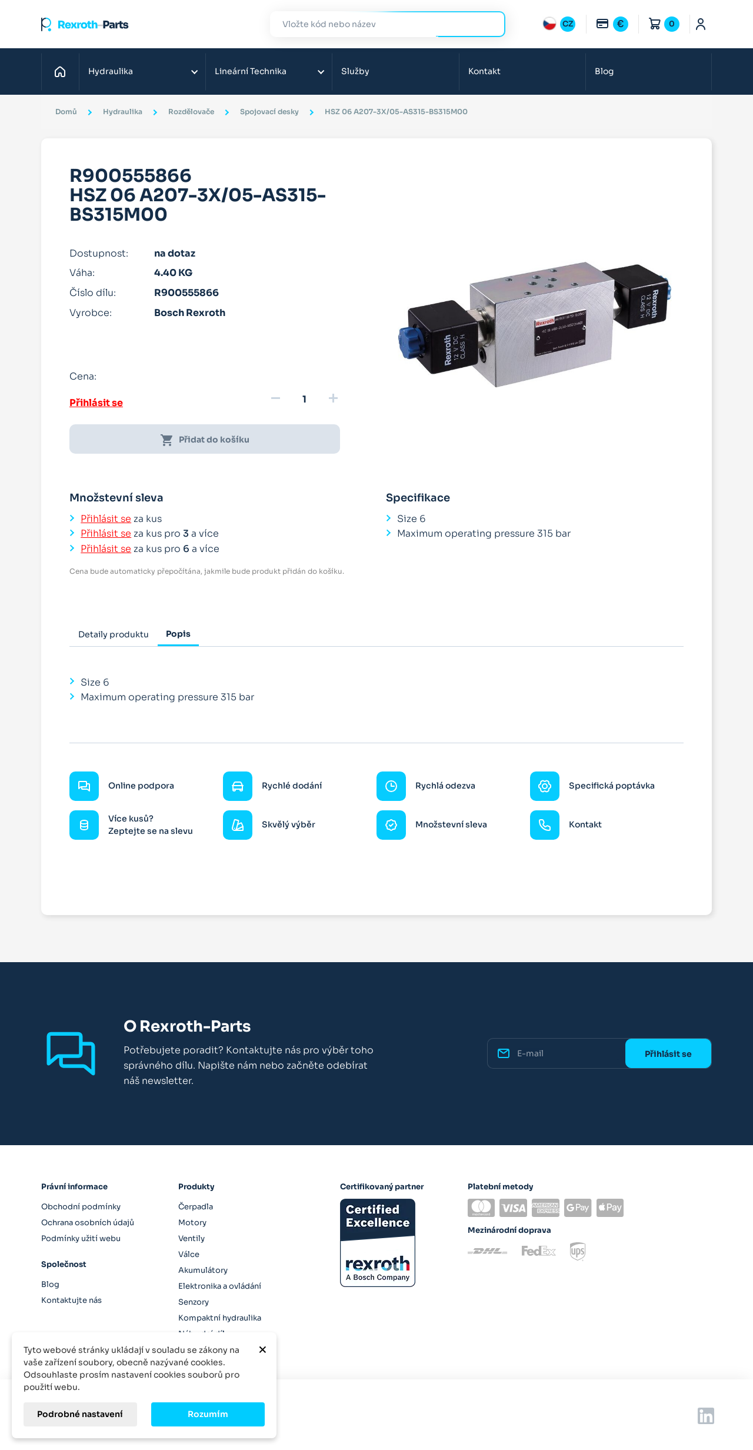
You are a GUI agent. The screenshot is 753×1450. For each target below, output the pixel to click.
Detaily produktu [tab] (113, 634)
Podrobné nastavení (80, 1414)
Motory (192, 1223)
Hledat (489, 24)
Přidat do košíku (204, 440)
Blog (604, 71)
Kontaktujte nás (71, 1300)
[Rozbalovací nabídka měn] (611, 24)
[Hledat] (379, 24)
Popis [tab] (178, 633)
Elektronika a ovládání (219, 1286)
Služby (355, 71)
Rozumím (208, 1414)
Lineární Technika (250, 71)
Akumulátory (203, 1270)
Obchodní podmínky (81, 1207)
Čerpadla (195, 1207)
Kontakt (484, 71)
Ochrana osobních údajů (87, 1223)
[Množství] (304, 399)
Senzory (193, 1302)
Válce (188, 1254)
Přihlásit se (96, 403)
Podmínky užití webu (81, 1238)
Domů (63, 71)
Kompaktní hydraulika (219, 1318)
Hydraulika (110, 71)
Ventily (191, 1238)
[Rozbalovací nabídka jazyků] (558, 24)
